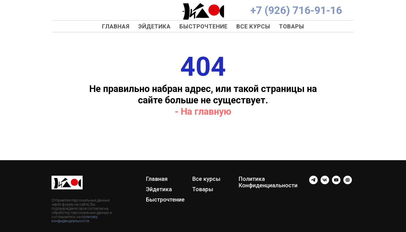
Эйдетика (154, 26)
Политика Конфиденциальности (268, 182)
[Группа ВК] (325, 183)
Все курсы (253, 26)
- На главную (203, 111)
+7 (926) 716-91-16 (296, 10)
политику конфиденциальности (75, 219)
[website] (347, 183)
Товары (291, 26)
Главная (115, 26)
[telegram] (313, 183)
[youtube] (336, 183)
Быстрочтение (203, 26)
